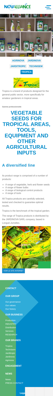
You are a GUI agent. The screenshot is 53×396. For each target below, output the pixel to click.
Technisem (36, 66)
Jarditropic (18, 66)
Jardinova (34, 60)
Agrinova (18, 60)
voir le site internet (13, 271)
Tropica (26, 72)
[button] (47, 7)
